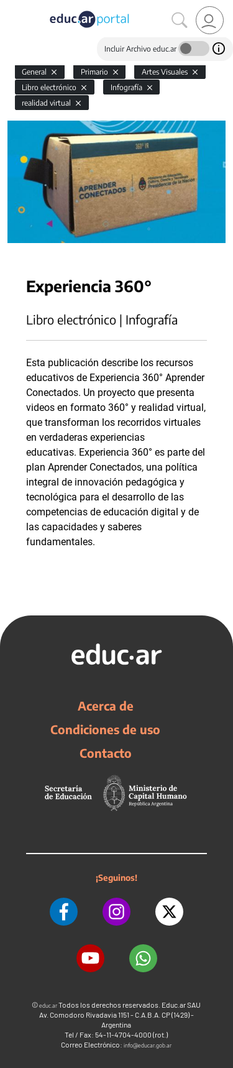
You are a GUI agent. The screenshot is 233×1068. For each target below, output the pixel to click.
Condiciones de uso (105, 729)
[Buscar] (179, 20)
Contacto (106, 752)
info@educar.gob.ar (147, 1045)
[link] (210, 20)
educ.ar (48, 1005)
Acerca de (106, 705)
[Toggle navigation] (11, 7)
